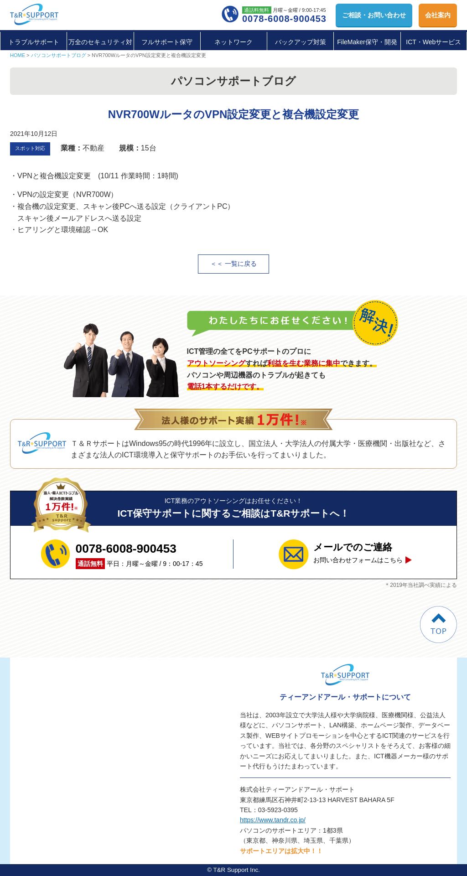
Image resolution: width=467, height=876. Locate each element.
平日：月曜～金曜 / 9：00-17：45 (139, 554)
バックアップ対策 (300, 42)
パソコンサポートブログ (58, 55)
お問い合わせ (374, 15)
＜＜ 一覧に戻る (233, 263)
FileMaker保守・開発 (367, 42)
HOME (17, 55)
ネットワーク (233, 42)
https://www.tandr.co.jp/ (273, 820)
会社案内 (438, 15)
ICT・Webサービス (433, 42)
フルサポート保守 (166, 42)
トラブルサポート (33, 42)
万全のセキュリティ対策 (100, 52)
